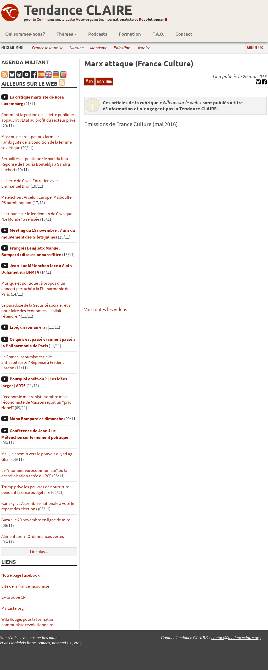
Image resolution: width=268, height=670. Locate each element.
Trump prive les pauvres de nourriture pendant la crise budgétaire (35, 489)
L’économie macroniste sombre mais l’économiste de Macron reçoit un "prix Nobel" (36, 402)
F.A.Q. (158, 34)
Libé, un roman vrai (28, 327)
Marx (89, 81)
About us (255, 47)
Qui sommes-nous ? (25, 34)
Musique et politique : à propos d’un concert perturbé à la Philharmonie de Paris (35, 288)
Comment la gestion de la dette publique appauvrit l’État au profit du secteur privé (38, 117)
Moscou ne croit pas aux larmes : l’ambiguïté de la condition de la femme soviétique (36, 142)
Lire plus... (39, 551)
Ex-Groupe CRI (13, 597)
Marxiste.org (12, 608)
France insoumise (47, 48)
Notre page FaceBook (20, 575)
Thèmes (67, 34)
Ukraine (77, 48)
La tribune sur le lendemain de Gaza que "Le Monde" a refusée (36, 216)
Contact (183, 34)
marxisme (104, 81)
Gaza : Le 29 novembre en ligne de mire (35, 520)
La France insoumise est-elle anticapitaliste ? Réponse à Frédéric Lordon (33, 362)
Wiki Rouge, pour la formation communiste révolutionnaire (27, 622)
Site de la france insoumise (25, 586)
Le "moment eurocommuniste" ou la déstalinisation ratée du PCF (34, 473)
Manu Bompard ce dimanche (36, 419)
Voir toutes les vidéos (105, 309)
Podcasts (97, 34)
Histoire (143, 48)
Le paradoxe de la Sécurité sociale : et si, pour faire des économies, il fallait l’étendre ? (36, 310)
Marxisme (98, 48)
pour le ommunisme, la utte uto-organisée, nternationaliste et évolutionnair (95, 19)
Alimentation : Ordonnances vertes (32, 536)
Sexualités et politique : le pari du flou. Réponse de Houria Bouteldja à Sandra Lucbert (35, 164)
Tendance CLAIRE (78, 9)
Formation (130, 34)
